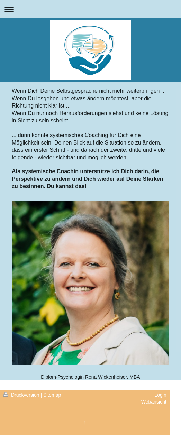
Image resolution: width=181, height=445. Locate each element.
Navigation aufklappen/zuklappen (90, 9)
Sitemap (52, 395)
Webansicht (153, 402)
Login (160, 395)
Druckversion (21, 395)
